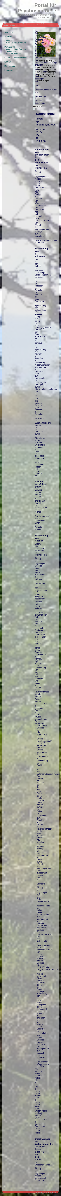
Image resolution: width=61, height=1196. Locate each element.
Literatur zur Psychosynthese (17, 58)
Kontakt (7, 62)
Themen (16, 24)
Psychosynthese (11, 47)
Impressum (9, 70)
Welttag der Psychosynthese (13, 52)
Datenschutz (9, 66)
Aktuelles (8, 36)
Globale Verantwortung (30, 24)
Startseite (7, 24)
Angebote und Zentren (16, 49)
